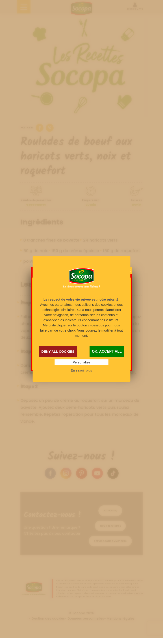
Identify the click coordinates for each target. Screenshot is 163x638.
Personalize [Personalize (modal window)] (81, 362)
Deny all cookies (57, 351)
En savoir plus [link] (81, 370)
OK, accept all (107, 351)
